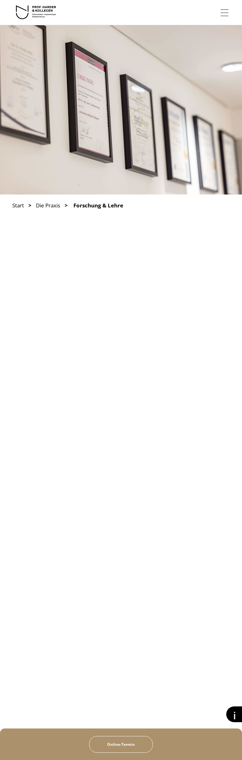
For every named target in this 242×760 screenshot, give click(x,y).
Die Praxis (48, 205)
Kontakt (197, 745)
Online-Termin (121, 744)
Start (18, 205)
